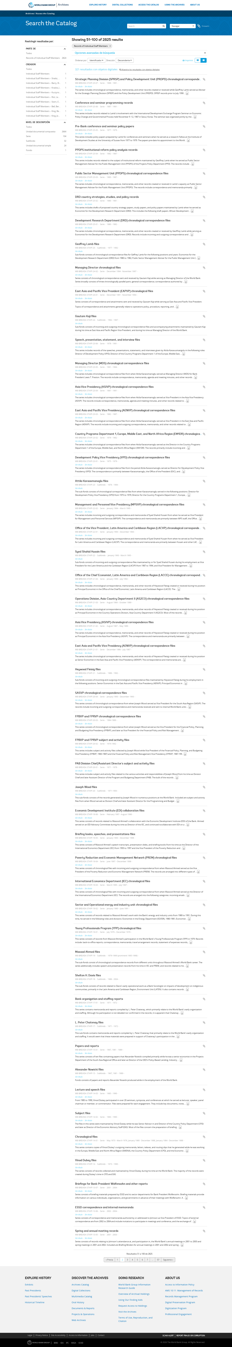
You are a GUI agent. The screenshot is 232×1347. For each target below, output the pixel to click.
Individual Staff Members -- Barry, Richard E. (46, 83)
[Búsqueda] (163, 26)
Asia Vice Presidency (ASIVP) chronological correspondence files (114, 387)
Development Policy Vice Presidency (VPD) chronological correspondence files (122, 457)
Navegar (183, 26)
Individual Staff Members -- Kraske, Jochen (45, 87)
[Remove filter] (110, 46)
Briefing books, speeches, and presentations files (105, 834)
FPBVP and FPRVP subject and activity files (102, 740)
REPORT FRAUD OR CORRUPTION (190, 1335)
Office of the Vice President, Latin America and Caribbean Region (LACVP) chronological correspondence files (142, 528)
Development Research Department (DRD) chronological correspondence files (122, 220)
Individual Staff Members (37, 73)
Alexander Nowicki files (89, 1069)
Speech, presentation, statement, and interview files (107, 340)
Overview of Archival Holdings (134, 1293)
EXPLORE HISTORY (98, 5)
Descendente (125, 60)
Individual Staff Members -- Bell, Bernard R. (45, 106)
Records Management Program (181, 1296)
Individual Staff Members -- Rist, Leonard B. (45, 97)
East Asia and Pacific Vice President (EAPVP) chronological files (114, 291)
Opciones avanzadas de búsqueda (95, 53)
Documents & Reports (83, 1308)
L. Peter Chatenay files (89, 1022)
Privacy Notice (42, 1335)
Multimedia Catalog (82, 1296)
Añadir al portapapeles (204, 79)
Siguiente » (168, 1259)
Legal (30, 1335)
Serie (28, 136)
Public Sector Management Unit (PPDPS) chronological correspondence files (121, 173)
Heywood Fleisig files (88, 669)
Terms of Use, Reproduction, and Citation (135, 1319)
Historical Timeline (34, 1302)
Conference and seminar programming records (104, 103)
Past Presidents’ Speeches (38, 1296)
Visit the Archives (127, 1311)
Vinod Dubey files (85, 1160)
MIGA (73, 1343)
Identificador (96, 60)
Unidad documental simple (38, 145)
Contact (101, 1335)
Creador (31, 64)
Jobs (92, 1335)
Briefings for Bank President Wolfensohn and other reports (111, 1184)
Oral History (78, 1302)
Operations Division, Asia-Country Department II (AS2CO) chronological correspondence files (132, 599)
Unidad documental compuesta (40, 131)
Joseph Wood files (86, 787)
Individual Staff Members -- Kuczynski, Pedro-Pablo (46, 92)
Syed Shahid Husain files (90, 551)
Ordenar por (81, 60)
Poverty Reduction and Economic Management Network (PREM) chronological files (126, 858)
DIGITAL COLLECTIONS (122, 5)
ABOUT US (195, 5)
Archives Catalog (80, 1284)
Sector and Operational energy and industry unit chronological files (116, 905)
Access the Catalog (45, 13)
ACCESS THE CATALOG (148, 5)
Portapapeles (203, 26)
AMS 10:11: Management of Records (184, 1290)
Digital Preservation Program (180, 1302)
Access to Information (78, 1335)
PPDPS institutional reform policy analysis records (106, 150)
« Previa (109, 1259)
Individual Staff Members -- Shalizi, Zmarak (45, 78)
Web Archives (79, 1320)
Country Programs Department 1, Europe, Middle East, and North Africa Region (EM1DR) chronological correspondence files (151, 434)
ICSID (81, 1343)
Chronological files (86, 1137)
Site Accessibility (58, 1335)
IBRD (56, 1343)
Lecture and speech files (90, 1090)
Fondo (28, 150)
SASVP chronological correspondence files (101, 693)
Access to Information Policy (179, 1284)
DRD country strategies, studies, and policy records (107, 197)
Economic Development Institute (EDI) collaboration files (109, 810)
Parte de (31, 48)
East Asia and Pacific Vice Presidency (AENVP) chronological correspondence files (125, 410)
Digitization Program (176, 1308)
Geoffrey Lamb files (87, 244)
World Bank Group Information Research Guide (134, 1286)
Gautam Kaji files (85, 316)
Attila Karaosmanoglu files (91, 481)
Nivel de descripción (38, 122)
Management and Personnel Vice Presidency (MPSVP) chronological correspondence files (129, 504)
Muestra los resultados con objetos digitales (139, 69)
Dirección (110, 60)
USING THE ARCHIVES (174, 5)
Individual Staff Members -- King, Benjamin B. (46, 111)
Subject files (82, 1113)
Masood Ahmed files (87, 952)
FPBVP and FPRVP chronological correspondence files (108, 716)
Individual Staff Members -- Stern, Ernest (44, 101)
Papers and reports (87, 1046)
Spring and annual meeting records (96, 1231)
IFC (67, 1343)
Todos (29, 53)
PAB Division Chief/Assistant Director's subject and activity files (115, 763)
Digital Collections (81, 1290)
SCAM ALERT (168, 1335)
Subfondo (30, 140)
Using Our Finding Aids (130, 1299)
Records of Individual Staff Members (42, 58)
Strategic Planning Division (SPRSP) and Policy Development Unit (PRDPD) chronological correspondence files (142, 79)
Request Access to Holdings (132, 1305)
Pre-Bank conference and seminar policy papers (104, 126)
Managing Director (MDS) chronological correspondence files (112, 363)
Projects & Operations (83, 1314)
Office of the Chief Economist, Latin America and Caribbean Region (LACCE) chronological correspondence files (143, 575)
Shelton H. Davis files (88, 975)
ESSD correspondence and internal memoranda (104, 1207)
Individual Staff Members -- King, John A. (44, 115)
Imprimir (188, 60)
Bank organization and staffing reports (99, 999)
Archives (63, 5)
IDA (62, 1343)
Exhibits (29, 1284)
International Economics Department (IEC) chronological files (112, 881)
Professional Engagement (178, 1314)
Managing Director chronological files (98, 267)
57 (158, 1259)
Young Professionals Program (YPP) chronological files (108, 928)
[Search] (146, 26)
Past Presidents (33, 1290)
